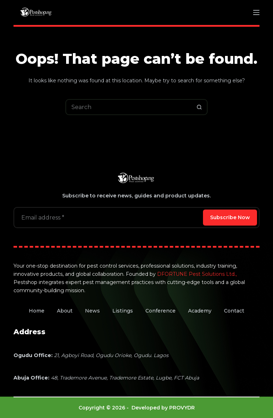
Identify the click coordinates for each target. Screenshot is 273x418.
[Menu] (256, 12)
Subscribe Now (230, 217)
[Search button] (200, 107)
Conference (160, 311)
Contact (234, 311)
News (92, 311)
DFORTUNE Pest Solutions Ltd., (197, 274)
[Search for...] (128, 107)
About (65, 311)
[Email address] (107, 218)
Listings (122, 311)
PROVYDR (182, 407)
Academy (200, 311)
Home (36, 311)
